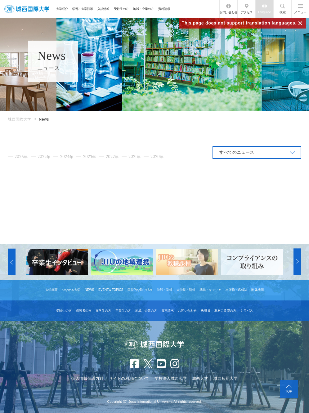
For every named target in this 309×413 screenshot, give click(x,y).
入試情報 (103, 9)
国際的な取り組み (140, 289)
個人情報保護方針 (87, 378)
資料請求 (164, 9)
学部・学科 (164, 289)
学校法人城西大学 (170, 378)
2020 (156, 156)
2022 (112, 156)
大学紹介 (62, 9)
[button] (12, 262)
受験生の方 (121, 9)
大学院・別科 (186, 289)
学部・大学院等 (82, 9)
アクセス (247, 12)
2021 (134, 156)
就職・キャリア (210, 289)
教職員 (205, 310)
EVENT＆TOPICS (110, 289)
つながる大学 (71, 289)
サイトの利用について (129, 378)
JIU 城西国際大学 (26, 8)
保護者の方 (84, 310)
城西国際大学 (19, 119)
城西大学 (200, 378)
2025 (44, 156)
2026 (21, 156)
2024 (66, 156)
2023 (89, 156)
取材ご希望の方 (225, 310)
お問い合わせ (228, 12)
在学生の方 (103, 310)
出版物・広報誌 (236, 289)
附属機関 (257, 289)
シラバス (246, 310)
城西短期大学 (225, 378)
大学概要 (51, 289)
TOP (288, 391)
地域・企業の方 (143, 9)
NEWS (89, 289)
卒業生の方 (123, 310)
